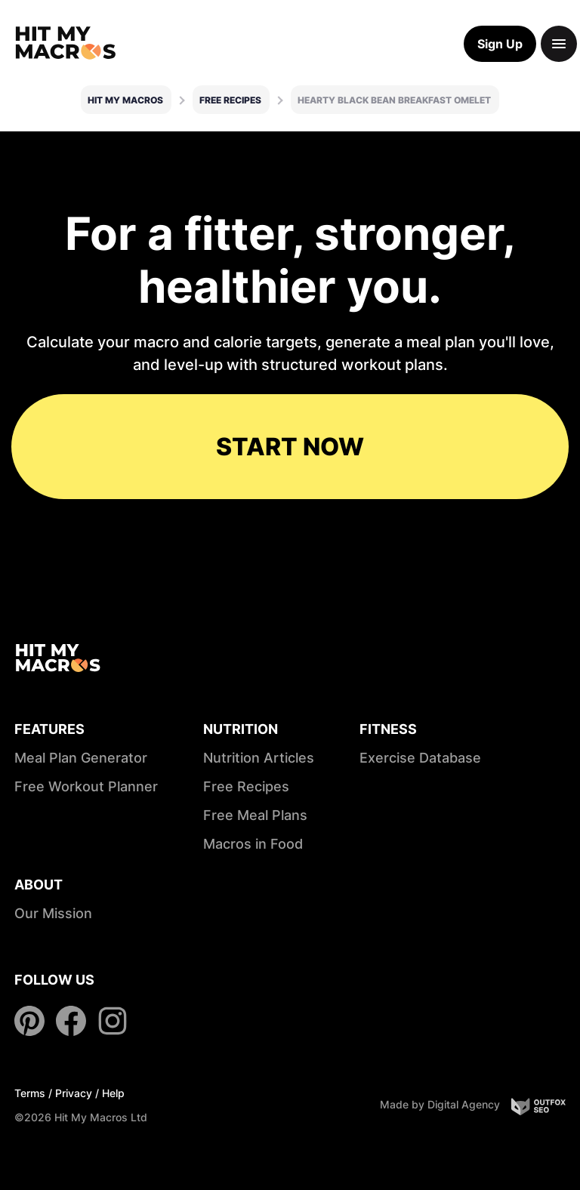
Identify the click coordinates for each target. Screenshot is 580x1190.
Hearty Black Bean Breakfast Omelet (394, 100)
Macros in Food (253, 844)
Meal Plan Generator (80, 758)
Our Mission (53, 913)
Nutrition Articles (258, 758)
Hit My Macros (125, 100)
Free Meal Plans (255, 815)
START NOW (290, 446)
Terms (29, 1093)
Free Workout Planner (86, 786)
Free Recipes (230, 100)
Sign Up (500, 43)
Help (113, 1093)
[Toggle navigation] (559, 44)
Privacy (73, 1093)
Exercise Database (420, 758)
